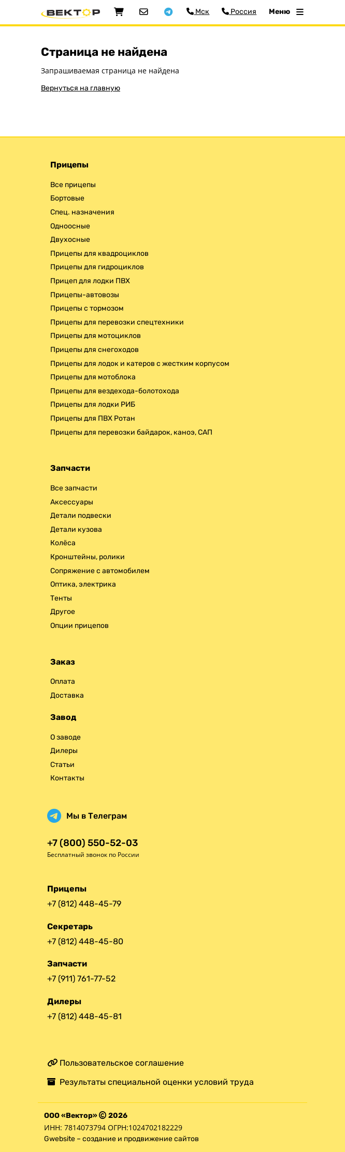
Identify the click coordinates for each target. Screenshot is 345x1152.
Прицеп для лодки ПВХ (90, 281)
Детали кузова (76, 529)
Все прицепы (73, 184)
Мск (197, 11)
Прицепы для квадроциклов (99, 253)
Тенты (61, 598)
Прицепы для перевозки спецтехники (117, 322)
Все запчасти (73, 488)
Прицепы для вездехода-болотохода (114, 391)
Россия (239, 11)
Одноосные (70, 226)
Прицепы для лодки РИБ (92, 404)
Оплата (62, 681)
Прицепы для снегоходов (94, 349)
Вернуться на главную (80, 88)
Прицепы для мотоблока (93, 377)
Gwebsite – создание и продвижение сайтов (121, 1138)
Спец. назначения (82, 212)
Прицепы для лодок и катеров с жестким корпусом (139, 363)
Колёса (63, 543)
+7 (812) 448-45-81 (84, 1016)
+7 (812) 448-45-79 (84, 904)
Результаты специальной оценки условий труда (150, 1082)
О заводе (65, 737)
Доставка (67, 695)
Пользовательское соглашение (115, 1063)
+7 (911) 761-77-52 (81, 979)
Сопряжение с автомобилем (100, 570)
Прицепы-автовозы (84, 294)
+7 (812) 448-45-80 (85, 941)
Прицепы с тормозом (87, 308)
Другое (62, 611)
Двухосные (70, 239)
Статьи (62, 764)
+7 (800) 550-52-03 (92, 843)
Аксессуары (71, 502)
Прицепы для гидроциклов (97, 267)
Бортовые (67, 198)
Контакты (67, 778)
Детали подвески (80, 515)
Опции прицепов (79, 625)
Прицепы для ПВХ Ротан (92, 418)
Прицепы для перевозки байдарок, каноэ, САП (131, 432)
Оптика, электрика (83, 584)
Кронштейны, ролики (87, 556)
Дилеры (64, 750)
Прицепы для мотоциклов (95, 335)
